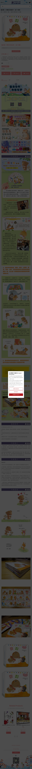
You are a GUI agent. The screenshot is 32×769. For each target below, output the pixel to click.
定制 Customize (16, 388)
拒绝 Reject (16, 391)
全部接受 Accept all (16, 394)
